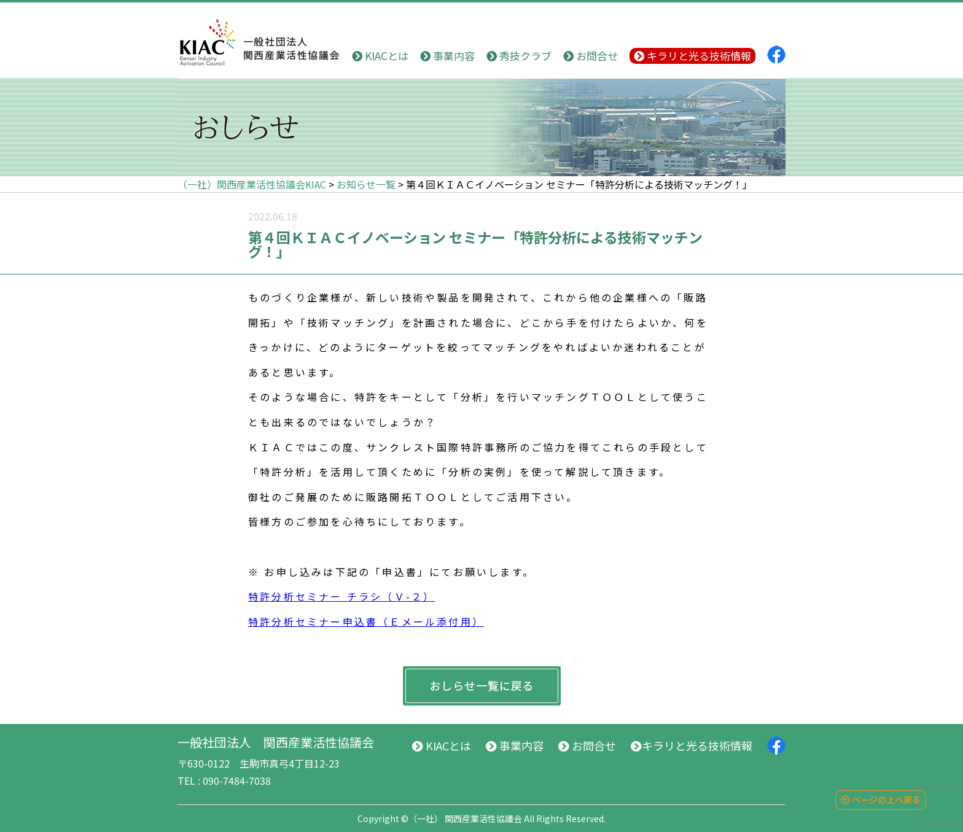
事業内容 (447, 55)
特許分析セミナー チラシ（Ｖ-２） (341, 596)
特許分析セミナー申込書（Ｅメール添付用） (366, 621)
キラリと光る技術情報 (692, 55)
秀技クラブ (519, 55)
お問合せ (590, 55)
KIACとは (380, 55)
